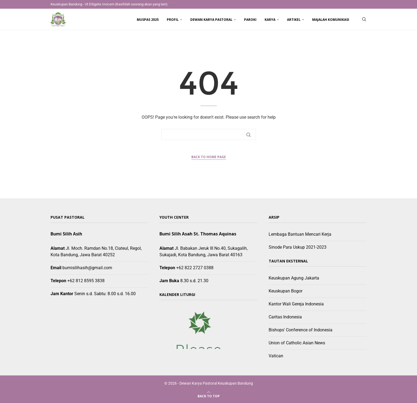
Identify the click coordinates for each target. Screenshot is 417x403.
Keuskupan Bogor (285, 291)
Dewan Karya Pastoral (211, 19)
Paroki (250, 19)
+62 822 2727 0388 (194, 267)
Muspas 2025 (148, 19)
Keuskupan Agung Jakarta (294, 278)
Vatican (276, 355)
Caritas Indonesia (285, 316)
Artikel (294, 19)
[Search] (364, 20)
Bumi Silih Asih (66, 234)
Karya (270, 19)
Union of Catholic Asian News (297, 342)
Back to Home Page (208, 157)
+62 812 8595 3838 (86, 280)
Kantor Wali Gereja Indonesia (296, 304)
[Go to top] (209, 395)
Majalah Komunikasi (330, 19)
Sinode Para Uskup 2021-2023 (297, 247)
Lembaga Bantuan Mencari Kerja (300, 234)
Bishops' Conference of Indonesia (300, 329)
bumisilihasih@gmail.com (87, 267)
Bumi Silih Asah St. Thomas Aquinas (197, 234)
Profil (173, 19)
